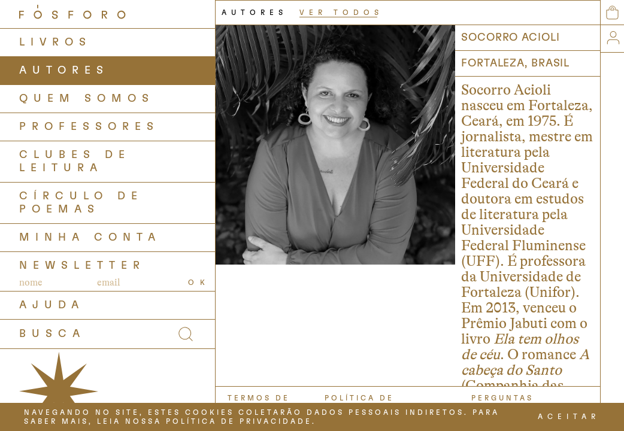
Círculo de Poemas (81, 203)
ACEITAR (569, 416)
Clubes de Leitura (75, 162)
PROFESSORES (89, 127)
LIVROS (55, 42)
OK (199, 282)
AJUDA (51, 305)
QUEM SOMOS (87, 98)
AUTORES (64, 70)
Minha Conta (90, 237)
